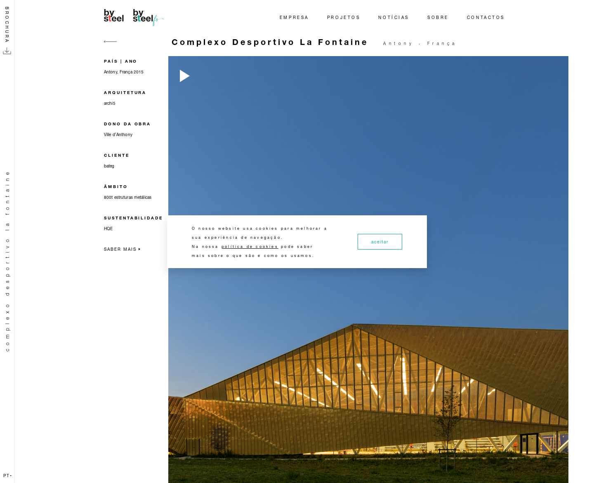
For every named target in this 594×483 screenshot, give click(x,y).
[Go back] (110, 46)
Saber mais (122, 249)
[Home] (135, 17)
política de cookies (250, 246)
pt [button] (7, 475)
